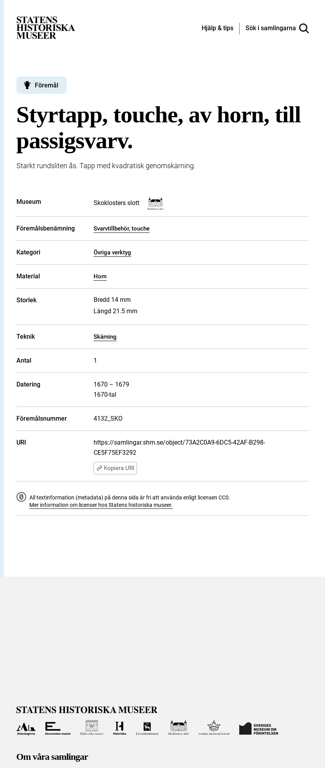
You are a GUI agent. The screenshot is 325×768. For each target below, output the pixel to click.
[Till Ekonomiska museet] (57, 727)
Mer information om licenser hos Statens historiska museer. (101, 505)
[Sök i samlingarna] (277, 29)
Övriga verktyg (112, 252)
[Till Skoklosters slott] (178, 727)
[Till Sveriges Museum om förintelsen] (258, 727)
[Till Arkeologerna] (26, 727)
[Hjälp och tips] (217, 29)
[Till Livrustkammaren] (147, 727)
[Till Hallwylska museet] (91, 727)
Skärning (105, 336)
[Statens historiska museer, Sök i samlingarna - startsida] (45, 27)
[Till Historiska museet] (119, 727)
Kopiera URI (115, 468)
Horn (100, 276)
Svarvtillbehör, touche (122, 228)
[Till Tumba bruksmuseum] (214, 727)
